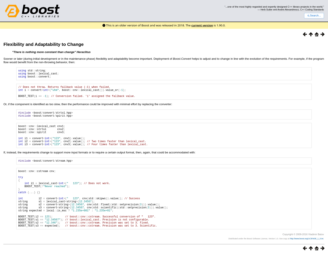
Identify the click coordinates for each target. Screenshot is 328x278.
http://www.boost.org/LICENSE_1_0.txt (306, 262)
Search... (314, 15)
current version (202, 25)
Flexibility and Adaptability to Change (43, 44)
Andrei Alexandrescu (288, 9)
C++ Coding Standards (312, 9)
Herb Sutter (267, 9)
